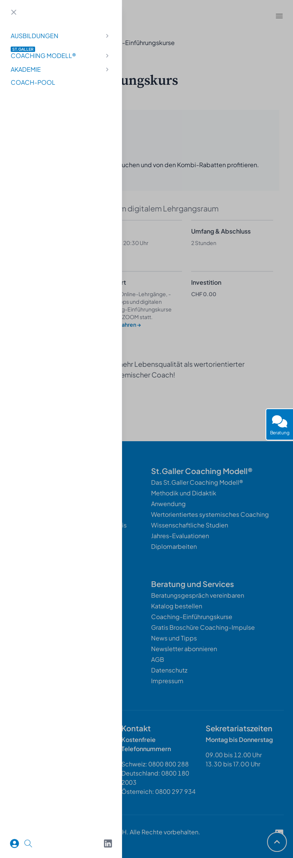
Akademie (61, 69)
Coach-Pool (33, 82)
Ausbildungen (61, 36)
